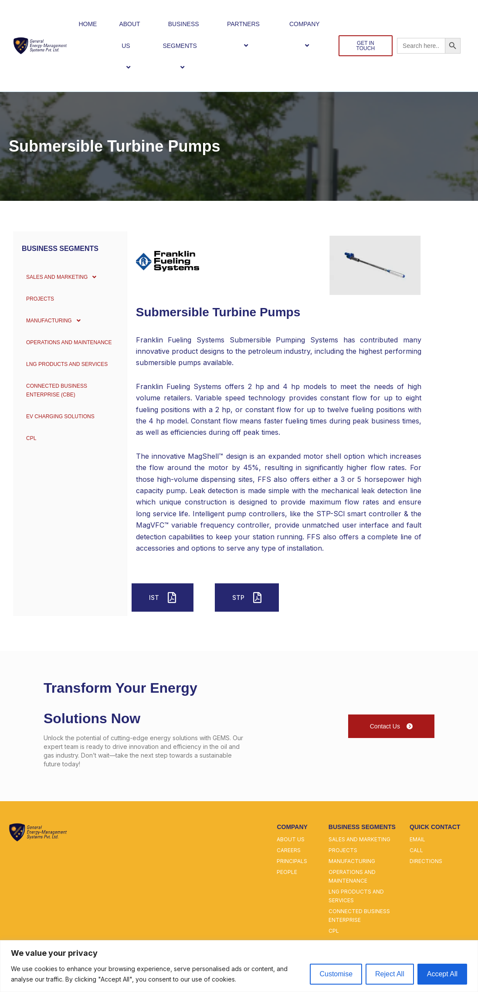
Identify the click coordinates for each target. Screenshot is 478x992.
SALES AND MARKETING (62, 277)
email (417, 839)
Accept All (442, 974)
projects (343, 850)
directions (426, 861)
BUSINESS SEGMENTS (183, 45)
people (287, 872)
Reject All (389, 974)
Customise (336, 974)
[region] (239, 966)
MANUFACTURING (53, 320)
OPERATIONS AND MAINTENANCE (69, 342)
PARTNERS (247, 35)
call (416, 850)
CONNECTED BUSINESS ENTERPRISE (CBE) (55, 390)
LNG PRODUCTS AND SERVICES (67, 364)
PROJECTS (36, 298)
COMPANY (308, 35)
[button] (133, 45)
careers (289, 850)
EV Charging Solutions (59, 416)
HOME (87, 23)
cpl (334, 931)
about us (291, 839)
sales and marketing (359, 839)
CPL (25, 438)
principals (292, 861)
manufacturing (352, 861)
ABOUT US (129, 45)
